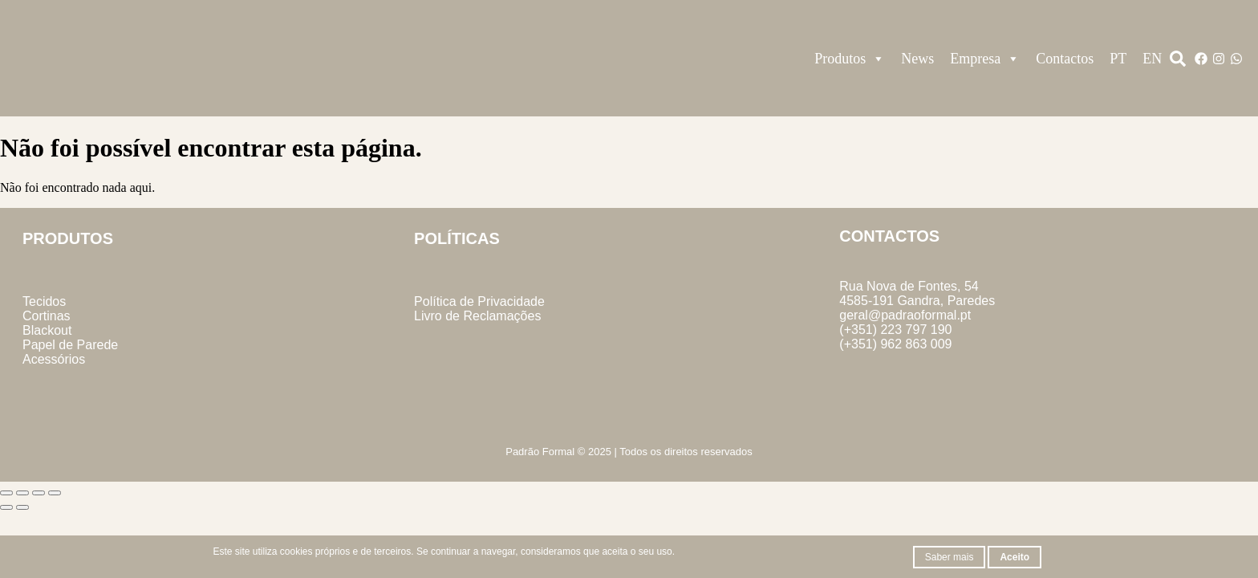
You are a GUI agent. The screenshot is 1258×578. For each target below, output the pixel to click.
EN (1152, 59)
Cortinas (46, 316)
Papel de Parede (70, 345)
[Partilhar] (38, 492)
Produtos (849, 59)
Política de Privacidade (479, 301)
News (917, 59)
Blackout (46, 330)
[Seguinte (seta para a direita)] (22, 507)
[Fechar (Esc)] (54, 492)
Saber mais (949, 557)
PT (1118, 59)
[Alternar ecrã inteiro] (22, 492)
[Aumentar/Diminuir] (6, 492)
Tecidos (44, 301)
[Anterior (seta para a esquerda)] (6, 507)
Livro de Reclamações (477, 316)
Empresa (985, 59)
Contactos (1065, 59)
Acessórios (53, 359)
